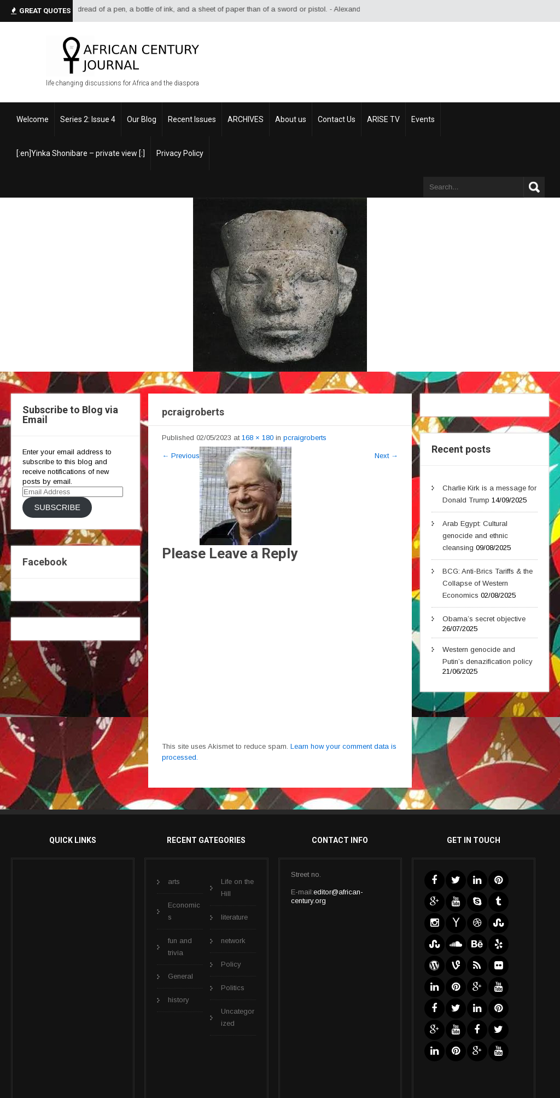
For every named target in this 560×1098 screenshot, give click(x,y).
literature (234, 917)
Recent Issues (192, 119)
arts (174, 881)
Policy (231, 964)
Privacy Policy (179, 153)
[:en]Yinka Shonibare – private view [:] (80, 153)
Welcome (32, 119)
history (178, 1000)
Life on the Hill (237, 887)
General (180, 976)
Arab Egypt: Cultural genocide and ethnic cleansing (475, 535)
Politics (232, 988)
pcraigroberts (304, 438)
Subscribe (57, 507)
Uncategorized (237, 1017)
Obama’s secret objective (484, 619)
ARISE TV (383, 119)
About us (290, 119)
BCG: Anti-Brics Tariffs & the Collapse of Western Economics (487, 583)
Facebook (44, 562)
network (233, 941)
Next (386, 456)
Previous (181, 456)
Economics (184, 911)
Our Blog (141, 119)
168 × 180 (257, 438)
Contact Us (336, 119)
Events (423, 119)
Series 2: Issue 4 (87, 119)
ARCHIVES (246, 119)
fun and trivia (180, 947)
